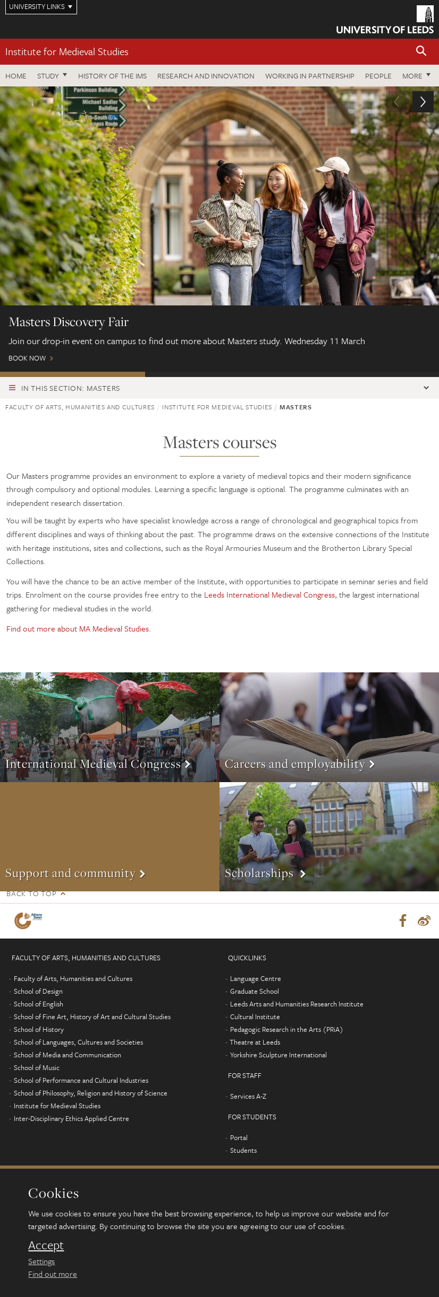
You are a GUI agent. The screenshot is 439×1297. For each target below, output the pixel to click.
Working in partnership (309, 75)
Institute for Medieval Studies (67, 51)
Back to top (31, 893)
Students (243, 1150)
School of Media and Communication (67, 1054)
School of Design (38, 991)
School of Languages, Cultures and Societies (78, 1042)
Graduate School (254, 991)
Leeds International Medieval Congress (269, 594)
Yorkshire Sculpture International (278, 1054)
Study (48, 75)
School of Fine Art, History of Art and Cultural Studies (92, 1016)
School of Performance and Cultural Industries (81, 1080)
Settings (41, 1261)
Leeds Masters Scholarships (364, 374)
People (378, 75)
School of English (38, 1003)
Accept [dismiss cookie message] (46, 1245)
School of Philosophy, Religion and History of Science (90, 1093)
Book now (219, 229)
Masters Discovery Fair (72, 374)
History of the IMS (112, 75)
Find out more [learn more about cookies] (52, 1274)
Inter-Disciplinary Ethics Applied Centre (71, 1118)
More (412, 75)
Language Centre (255, 978)
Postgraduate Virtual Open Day (217, 374)
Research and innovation (206, 75)
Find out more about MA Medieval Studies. (79, 628)
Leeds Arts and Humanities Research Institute (297, 1003)
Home (16, 75)
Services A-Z (248, 1096)
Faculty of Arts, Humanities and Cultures (80, 406)
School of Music (37, 1067)
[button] (421, 52)
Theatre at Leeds (255, 1042)
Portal (239, 1137)
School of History (39, 1029)
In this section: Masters (70, 387)
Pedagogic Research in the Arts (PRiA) (286, 1029)
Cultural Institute (255, 1016)
